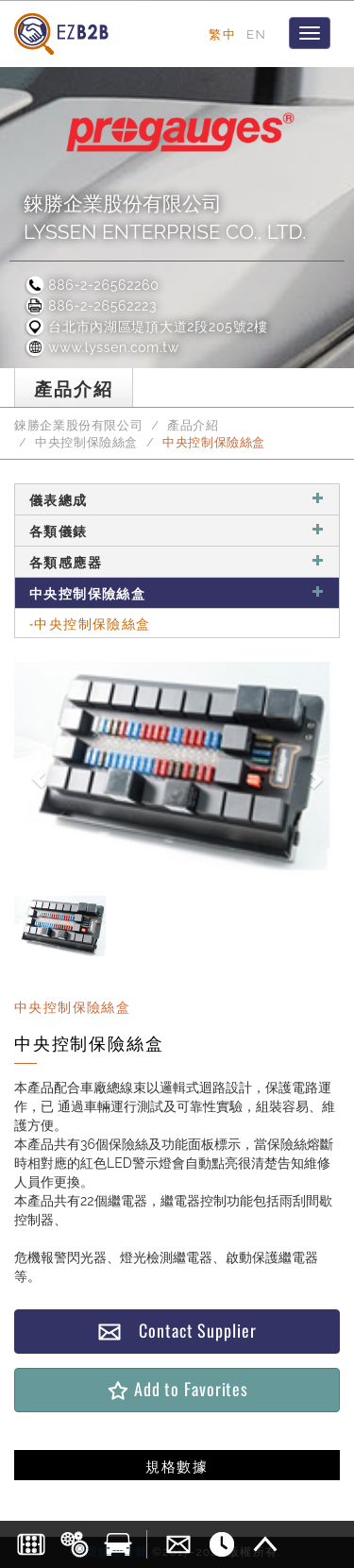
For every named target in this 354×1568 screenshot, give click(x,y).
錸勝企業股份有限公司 (78, 425)
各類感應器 (177, 561)
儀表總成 (177, 499)
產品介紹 (193, 425)
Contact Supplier (176, 1330)
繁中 (222, 34)
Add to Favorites (177, 1389)
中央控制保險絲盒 (86, 442)
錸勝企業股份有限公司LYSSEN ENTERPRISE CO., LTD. (165, 218)
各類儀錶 (177, 530)
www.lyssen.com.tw (101, 347)
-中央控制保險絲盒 (90, 622)
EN (256, 34)
